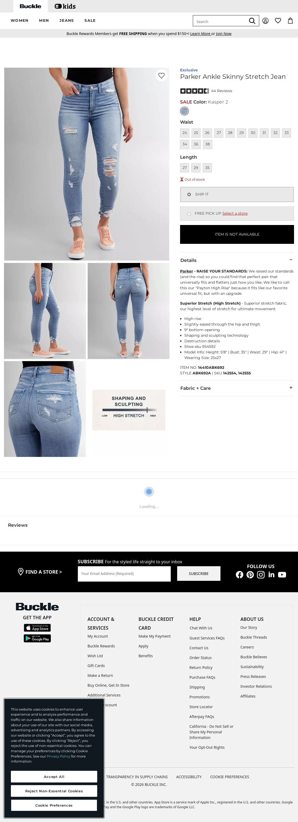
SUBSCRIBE (198, 573)
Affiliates (248, 696)
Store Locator (201, 706)
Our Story (248, 627)
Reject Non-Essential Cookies (54, 791)
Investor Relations (256, 686)
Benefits (145, 655)
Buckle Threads (253, 637)
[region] (54, 758)
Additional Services (104, 695)
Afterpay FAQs (201, 716)
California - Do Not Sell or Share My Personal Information (211, 732)
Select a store (235, 213)
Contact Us (198, 647)
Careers (247, 647)
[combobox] (219, 20)
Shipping (197, 687)
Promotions (199, 696)
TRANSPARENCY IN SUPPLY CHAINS (137, 776)
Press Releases (253, 676)
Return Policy (200, 667)
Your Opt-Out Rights (207, 747)
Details (237, 260)
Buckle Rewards (101, 645)
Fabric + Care (237, 388)
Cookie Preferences (229, 776)
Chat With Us (201, 627)
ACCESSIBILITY (189, 776)
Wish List (95, 655)
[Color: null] (184, 111)
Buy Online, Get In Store (109, 685)
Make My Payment (154, 636)
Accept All (54, 777)
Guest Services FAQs (206, 638)
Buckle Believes (253, 656)
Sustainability (252, 666)
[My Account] (265, 21)
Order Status (200, 657)
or (203, 33)
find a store (43, 572)
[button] (19, 21)
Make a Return (100, 675)
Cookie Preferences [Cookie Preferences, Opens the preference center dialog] (54, 805)
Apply (143, 645)
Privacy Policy (58, 756)
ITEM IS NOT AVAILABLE (237, 234)
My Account (98, 636)
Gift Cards (96, 665)
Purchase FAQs (202, 677)
